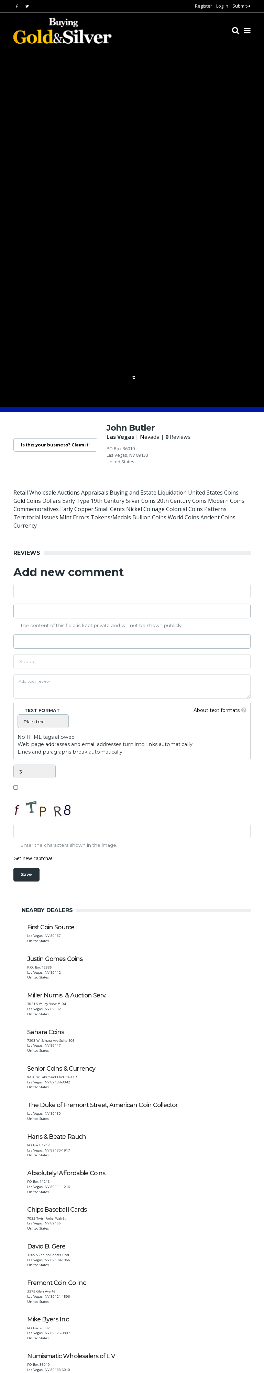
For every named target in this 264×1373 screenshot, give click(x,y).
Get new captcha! (35, 859)
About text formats (213, 710)
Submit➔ (241, 6)
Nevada (160, 437)
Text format (42, 711)
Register (203, 6)
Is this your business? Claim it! (60, 445)
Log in (222, 6)
